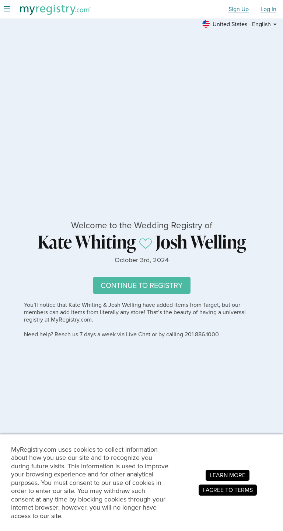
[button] (240, 24)
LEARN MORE (227, 475)
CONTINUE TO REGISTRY (142, 285)
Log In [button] (268, 9)
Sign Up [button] (238, 9)
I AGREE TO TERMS (228, 490)
